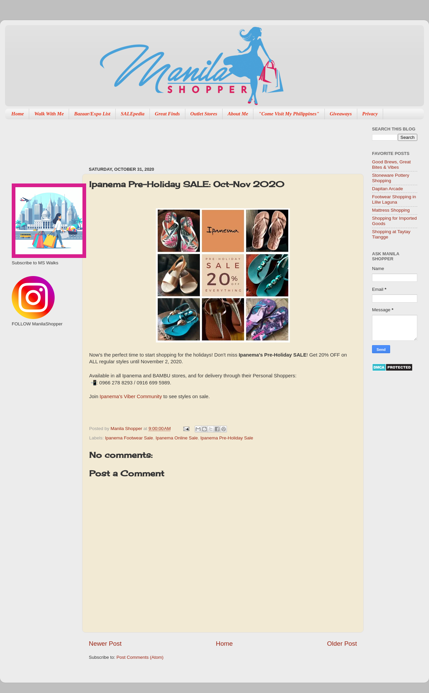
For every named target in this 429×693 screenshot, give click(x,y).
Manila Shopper (127, 428)
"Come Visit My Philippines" (288, 113)
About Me (238, 113)
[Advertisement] (211, 139)
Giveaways (341, 113)
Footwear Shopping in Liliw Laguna (394, 199)
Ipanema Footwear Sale (129, 437)
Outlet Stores (203, 113)
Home (17, 113)
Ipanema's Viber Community (131, 396)
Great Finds (167, 113)
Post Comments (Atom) (140, 657)
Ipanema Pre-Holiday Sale (226, 437)
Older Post (342, 643)
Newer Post (105, 643)
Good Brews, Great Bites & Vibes (391, 164)
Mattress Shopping (391, 210)
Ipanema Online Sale (177, 437)
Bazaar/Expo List (92, 113)
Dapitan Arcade (387, 188)
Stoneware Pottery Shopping (390, 178)
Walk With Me (49, 113)
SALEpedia (132, 113)
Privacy (370, 113)
